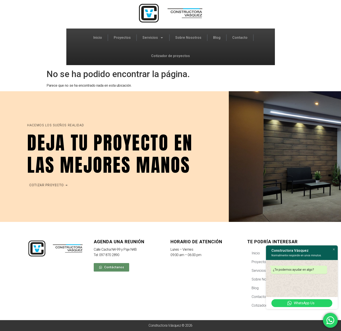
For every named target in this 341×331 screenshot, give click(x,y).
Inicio (97, 37)
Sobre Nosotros (188, 37)
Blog (217, 37)
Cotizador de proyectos (170, 56)
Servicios (153, 38)
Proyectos (122, 37)
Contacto (239, 37)
